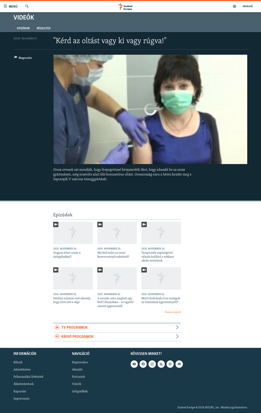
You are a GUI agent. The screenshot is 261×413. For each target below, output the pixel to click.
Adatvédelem (21, 369)
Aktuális (77, 369)
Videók (76, 384)
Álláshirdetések (23, 384)
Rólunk (17, 362)
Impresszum (21, 398)
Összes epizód (173, 312)
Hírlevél (248, 6)
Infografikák (80, 391)
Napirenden (80, 362)
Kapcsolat (19, 391)
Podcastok (78, 377)
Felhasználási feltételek (28, 377)
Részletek (44, 28)
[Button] (23, 58)
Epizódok (23, 28)
